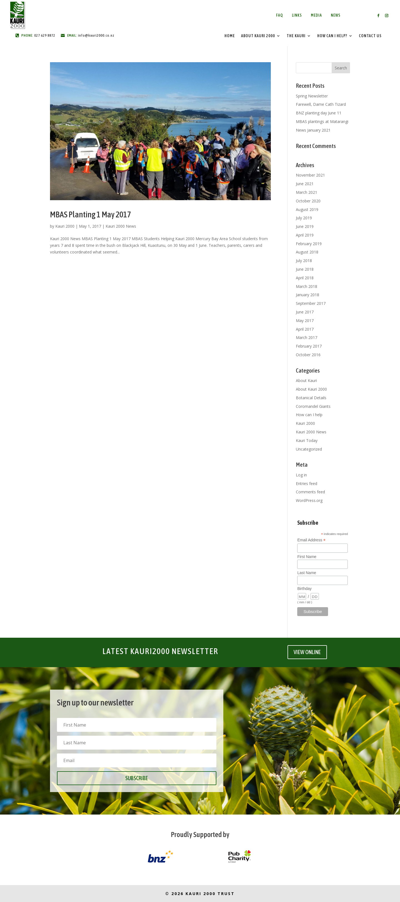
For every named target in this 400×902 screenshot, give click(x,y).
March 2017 (306, 337)
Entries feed (306, 483)
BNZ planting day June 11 (318, 112)
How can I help (309, 414)
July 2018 (304, 260)
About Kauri (306, 380)
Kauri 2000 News (121, 226)
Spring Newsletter (312, 96)
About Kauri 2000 (258, 36)
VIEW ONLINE (307, 652)
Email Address (311, 540)
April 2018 (305, 277)
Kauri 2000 (64, 226)
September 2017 (311, 303)
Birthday (304, 588)
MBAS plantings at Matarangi (322, 121)
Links (297, 15)
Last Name (306, 573)
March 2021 (306, 192)
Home (229, 36)
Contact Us (370, 36)
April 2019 (305, 235)
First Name (306, 556)
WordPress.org (309, 500)
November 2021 (310, 175)
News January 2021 (313, 130)
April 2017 (305, 329)
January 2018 (307, 294)
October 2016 (308, 354)
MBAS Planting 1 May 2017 (90, 214)
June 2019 (305, 226)
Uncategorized (309, 449)
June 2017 (305, 312)
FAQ (279, 15)
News (336, 15)
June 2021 (305, 183)
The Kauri (296, 36)
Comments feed (310, 491)
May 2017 (305, 320)
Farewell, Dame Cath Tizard (321, 104)
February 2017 (309, 346)
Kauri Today (307, 440)
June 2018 (305, 269)
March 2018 (306, 286)
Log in (301, 475)
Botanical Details (311, 397)
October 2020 (308, 200)
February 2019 (309, 243)
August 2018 (307, 252)
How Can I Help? (332, 36)
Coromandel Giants (313, 406)
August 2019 (307, 209)
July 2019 (304, 217)
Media (316, 15)
